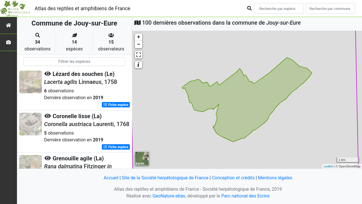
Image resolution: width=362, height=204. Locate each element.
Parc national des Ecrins (245, 196)
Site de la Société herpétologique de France (165, 177)
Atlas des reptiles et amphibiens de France (82, 8)
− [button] (138, 44)
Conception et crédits (233, 177)
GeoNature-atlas (168, 196)
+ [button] (138, 37)
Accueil (111, 177)
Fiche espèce (115, 105)
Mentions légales (275, 177)
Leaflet (328, 166)
